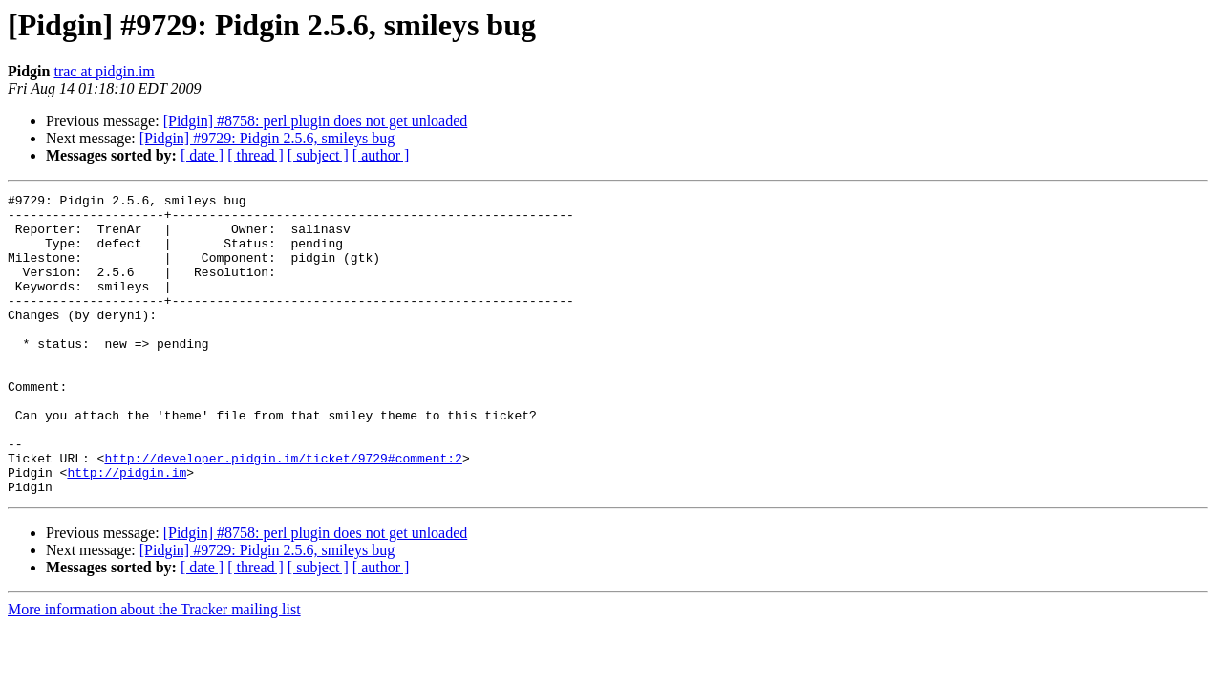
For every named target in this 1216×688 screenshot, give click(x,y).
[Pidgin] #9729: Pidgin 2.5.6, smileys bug (267, 138)
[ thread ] (255, 155)
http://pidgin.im (126, 529)
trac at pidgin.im (103, 71)
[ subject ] (318, 155)
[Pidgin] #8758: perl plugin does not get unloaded (315, 121)
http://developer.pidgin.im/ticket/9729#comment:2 (282, 512)
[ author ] (381, 155)
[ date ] (202, 155)
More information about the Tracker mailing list (154, 669)
